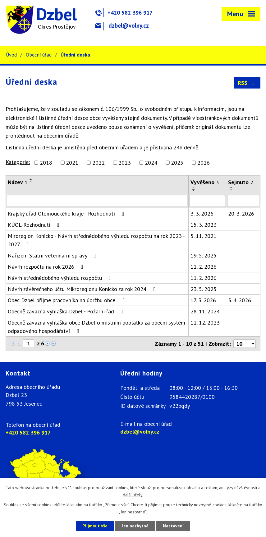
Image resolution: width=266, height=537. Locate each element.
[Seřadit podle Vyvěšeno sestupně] (193, 190)
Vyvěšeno (204, 182)
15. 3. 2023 (203, 224)
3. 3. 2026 (201, 213)
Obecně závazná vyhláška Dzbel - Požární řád (67, 311)
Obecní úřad (39, 55)
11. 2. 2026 (203, 266)
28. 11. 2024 (205, 311)
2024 (151, 162)
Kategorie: (18, 162)
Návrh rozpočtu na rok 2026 (47, 266)
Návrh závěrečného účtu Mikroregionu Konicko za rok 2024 (83, 289)
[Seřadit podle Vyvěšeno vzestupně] (193, 187)
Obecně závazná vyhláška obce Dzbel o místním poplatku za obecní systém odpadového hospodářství (96, 326)
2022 (98, 162)
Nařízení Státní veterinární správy (53, 255)
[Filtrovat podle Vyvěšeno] (207, 201)
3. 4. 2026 (239, 300)
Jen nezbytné (135, 526)
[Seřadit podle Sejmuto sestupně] (231, 190)
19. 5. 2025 (203, 255)
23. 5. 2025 (203, 289)
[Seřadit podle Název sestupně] (31, 181)
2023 (124, 162)
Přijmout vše (95, 526)
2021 (72, 162)
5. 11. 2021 (203, 235)
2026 (203, 162)
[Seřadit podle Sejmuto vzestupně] (231, 187)
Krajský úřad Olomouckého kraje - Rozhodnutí (67, 213)
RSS (247, 82)
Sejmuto (240, 182)
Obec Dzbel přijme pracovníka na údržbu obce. (67, 300)
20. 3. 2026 (241, 213)
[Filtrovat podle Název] (97, 201)
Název (18, 182)
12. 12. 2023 (205, 322)
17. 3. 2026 (203, 300)
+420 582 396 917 (124, 12)
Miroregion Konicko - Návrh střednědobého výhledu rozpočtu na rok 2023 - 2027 (96, 240)
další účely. (133, 495)
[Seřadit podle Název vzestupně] (31, 179)
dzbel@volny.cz (122, 25)
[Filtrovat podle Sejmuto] (243, 201)
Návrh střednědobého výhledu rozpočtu (60, 277)
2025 (177, 162)
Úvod (11, 55)
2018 (46, 162)
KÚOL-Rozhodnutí (35, 224)
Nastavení (173, 526)
